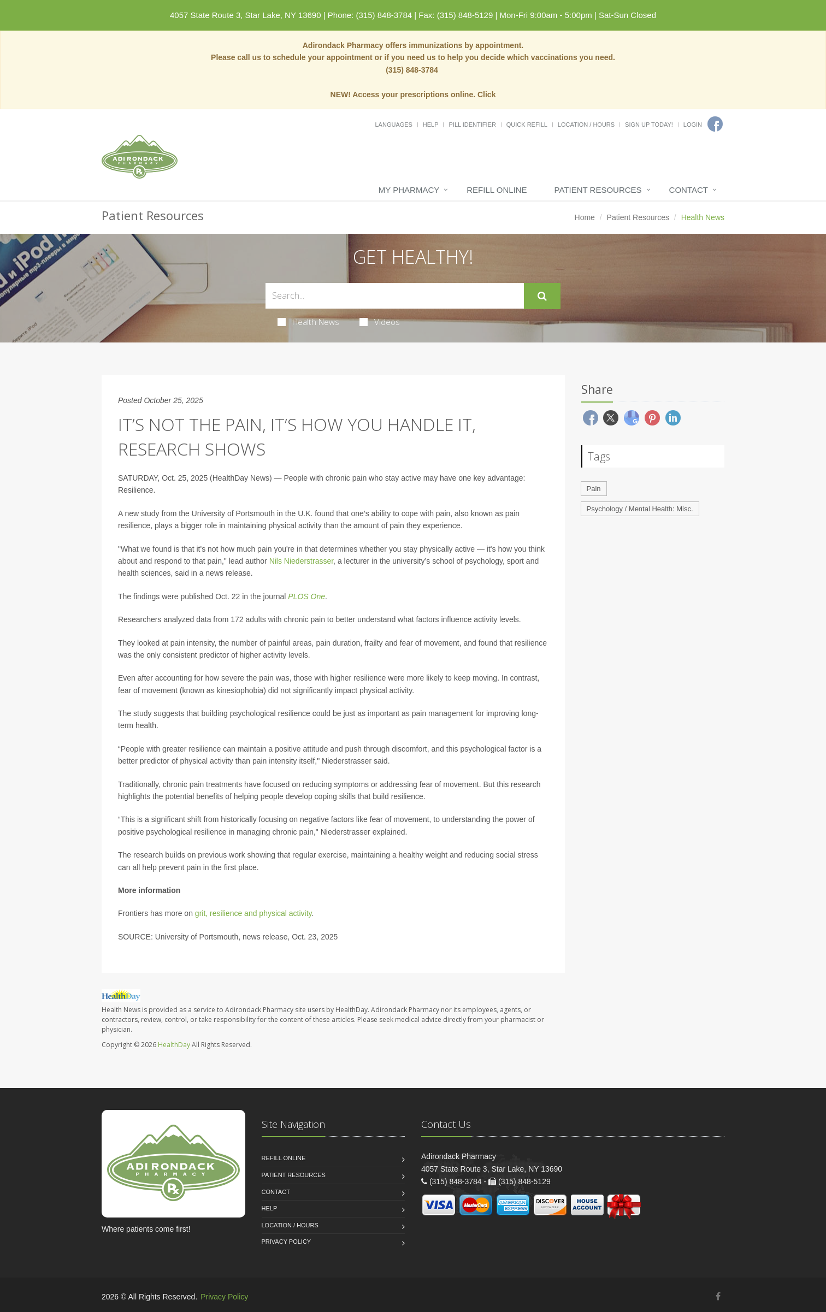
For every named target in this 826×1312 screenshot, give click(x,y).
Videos (379, 321)
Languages (393, 124)
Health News (308, 321)
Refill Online (497, 189)
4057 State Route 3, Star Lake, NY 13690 (245, 15)
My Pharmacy (409, 189)
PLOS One (306, 596)
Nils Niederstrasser (301, 561)
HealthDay (174, 1044)
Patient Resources (598, 189)
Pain (594, 488)
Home (585, 217)
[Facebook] (715, 124)
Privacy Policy (286, 1241)
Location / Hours (586, 124)
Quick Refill (526, 124)
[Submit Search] (542, 296)
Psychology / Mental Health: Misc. (640, 509)
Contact (688, 189)
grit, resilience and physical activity (253, 913)
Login (692, 124)
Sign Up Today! (649, 124)
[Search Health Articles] (395, 296)
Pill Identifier (472, 124)
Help (431, 124)
